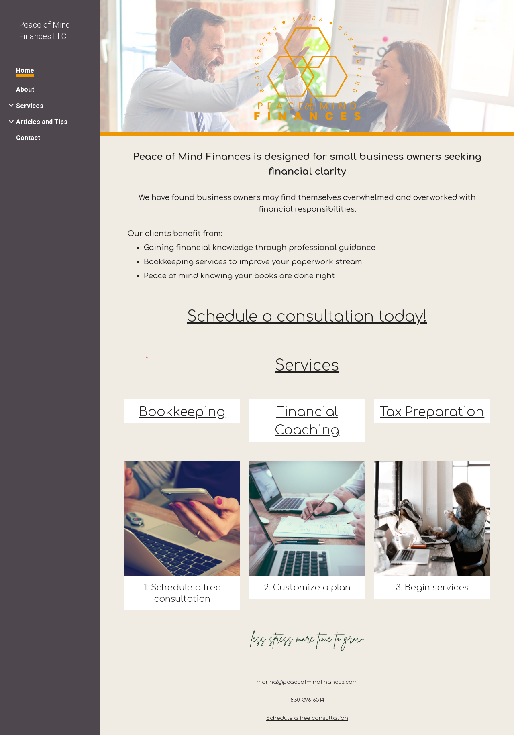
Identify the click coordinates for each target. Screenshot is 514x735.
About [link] (25, 89)
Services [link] (29, 106)
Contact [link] (28, 138)
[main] (307, 215)
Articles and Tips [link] (41, 122)
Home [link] (25, 70)
